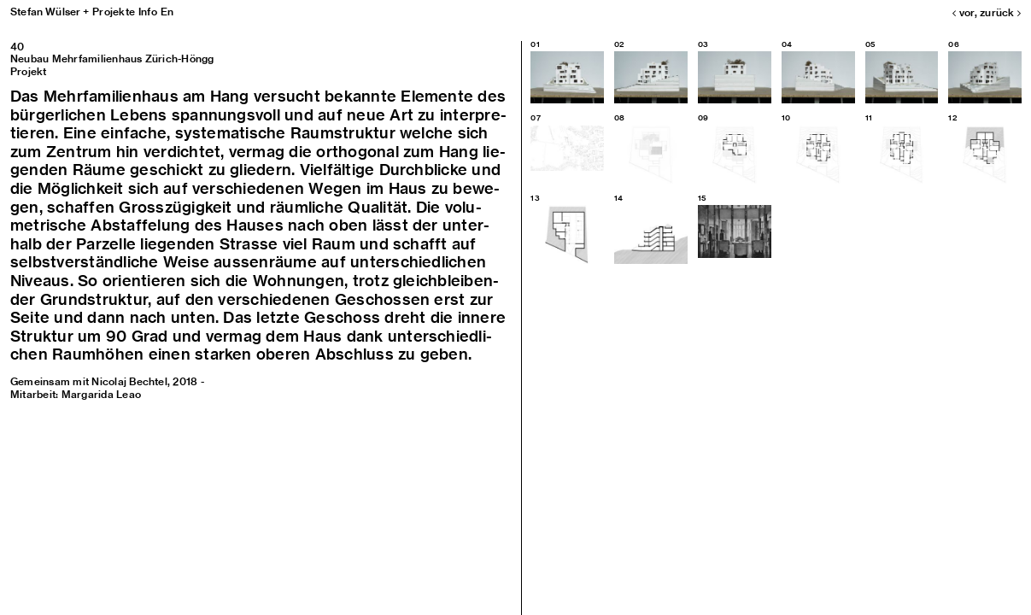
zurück (1000, 12)
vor (963, 12)
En (167, 11)
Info (147, 11)
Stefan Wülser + (49, 11)
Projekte (113, 11)
